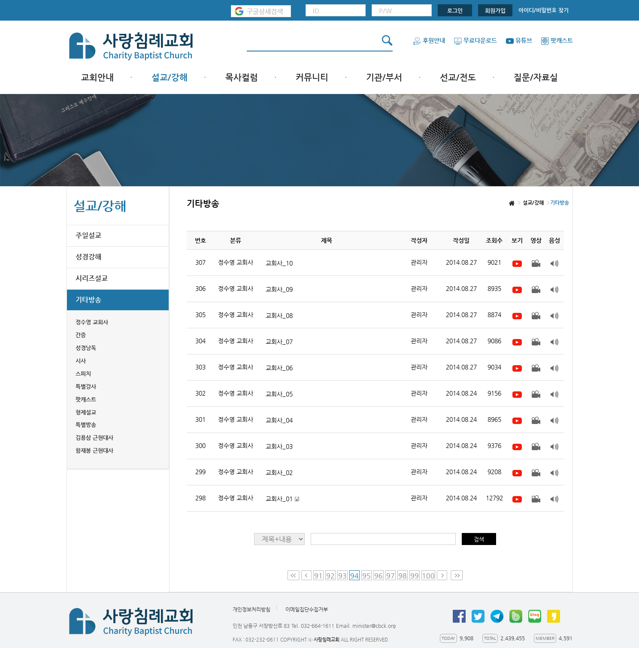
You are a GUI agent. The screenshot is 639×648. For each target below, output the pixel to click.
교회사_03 (279, 446)
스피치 (83, 373)
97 (390, 576)
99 (414, 576)
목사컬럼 (241, 77)
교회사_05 (279, 394)
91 (318, 576)
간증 (81, 335)
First (294, 575)
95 (366, 576)
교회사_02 (279, 472)
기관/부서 (384, 77)
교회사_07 (279, 341)
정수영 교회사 (92, 322)
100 (428, 576)
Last (457, 575)
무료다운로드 (475, 40)
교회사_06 (279, 367)
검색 (479, 539)
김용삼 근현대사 (94, 437)
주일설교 (88, 235)
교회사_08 (279, 315)
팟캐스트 (557, 40)
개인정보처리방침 (251, 609)
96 (378, 576)
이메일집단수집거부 (306, 609)
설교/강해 (169, 77)
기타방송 (88, 300)
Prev (306, 575)
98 (402, 576)
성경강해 (88, 257)
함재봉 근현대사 (94, 450)
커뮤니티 (312, 77)
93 (342, 576)
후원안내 (429, 40)
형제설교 (86, 412)
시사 (81, 360)
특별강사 (86, 386)
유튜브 (519, 40)
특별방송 (86, 424)
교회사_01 (282, 499)
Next (443, 575)
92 (330, 576)
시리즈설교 (92, 278)
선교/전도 (458, 77)
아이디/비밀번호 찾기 (543, 10)
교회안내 (97, 77)
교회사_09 (279, 289)
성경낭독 (86, 348)
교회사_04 (279, 420)
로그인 (455, 10)
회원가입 (495, 10)
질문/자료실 (536, 77)
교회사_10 (279, 263)
